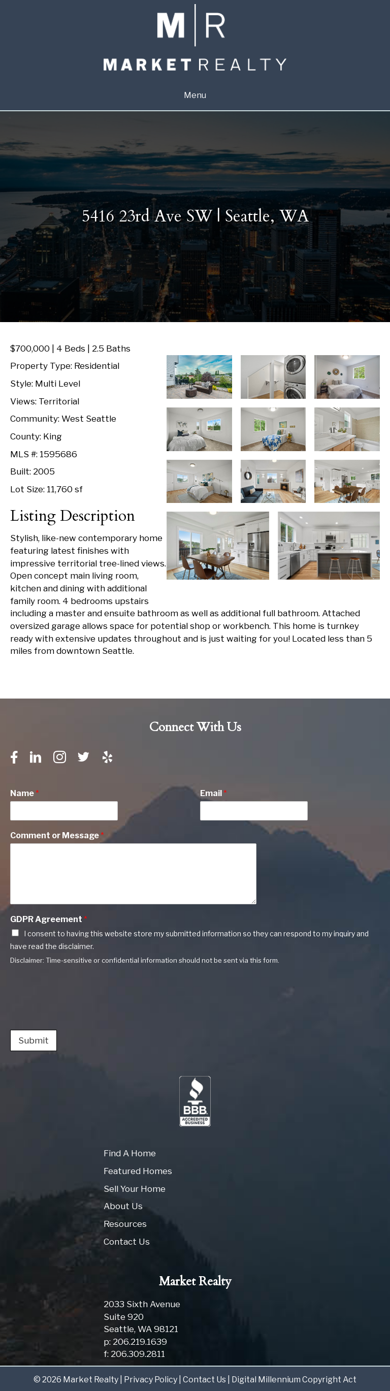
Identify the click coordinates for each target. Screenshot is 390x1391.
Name (24, 793)
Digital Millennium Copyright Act (294, 1379)
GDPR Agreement (48, 919)
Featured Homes (138, 1171)
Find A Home (130, 1153)
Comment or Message (57, 835)
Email (213, 793)
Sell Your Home (135, 1189)
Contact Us (127, 1242)
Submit (33, 1040)
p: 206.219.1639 (135, 1342)
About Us (123, 1206)
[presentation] (87, 1013)
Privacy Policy (150, 1379)
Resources (125, 1224)
